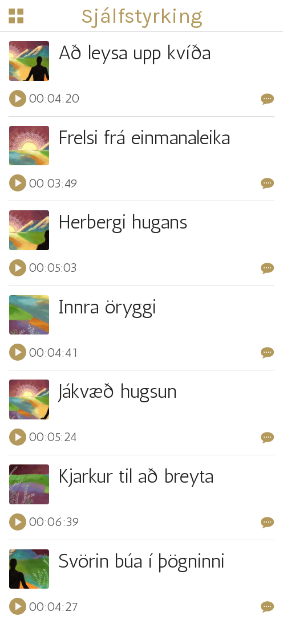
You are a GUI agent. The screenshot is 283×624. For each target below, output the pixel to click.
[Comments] (267, 98)
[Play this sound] (17, 98)
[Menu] (16, 16)
